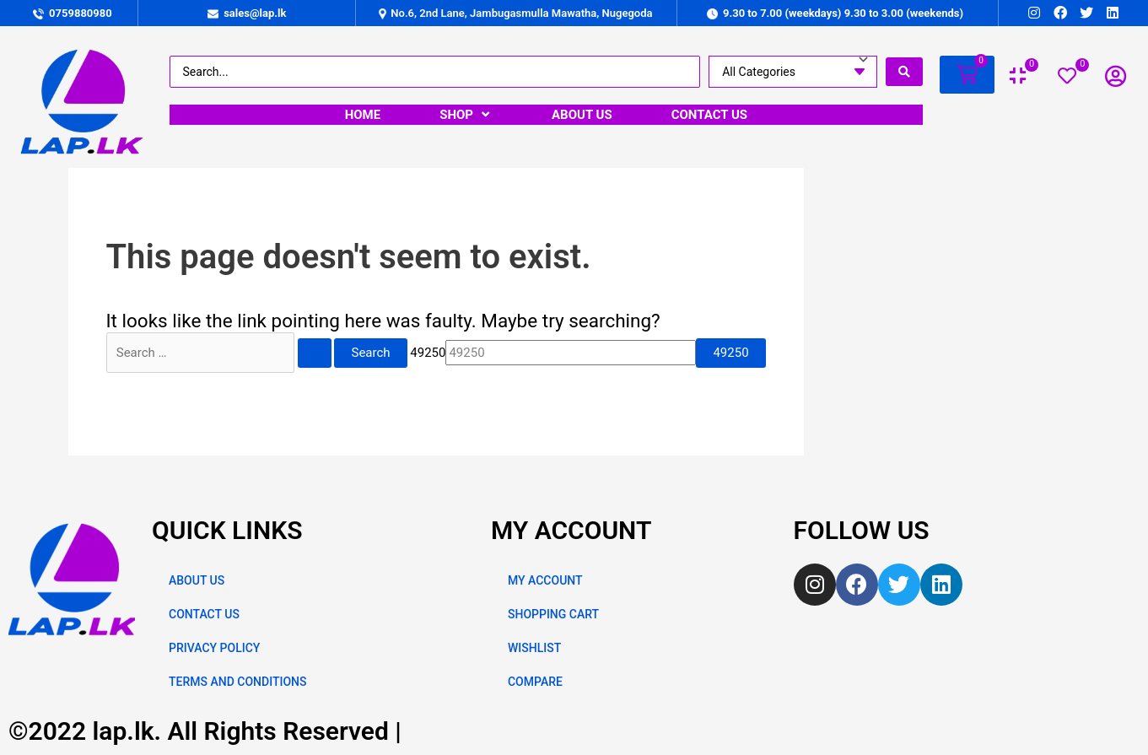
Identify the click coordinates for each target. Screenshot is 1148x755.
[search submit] (904, 71)
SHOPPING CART (553, 614)
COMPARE (535, 681)
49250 (427, 352)
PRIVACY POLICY (214, 648)
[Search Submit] (314, 353)
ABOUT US (196, 580)
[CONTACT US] (709, 115)
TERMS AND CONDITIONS (237, 681)
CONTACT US (204, 614)
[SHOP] (466, 115)
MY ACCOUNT (545, 580)
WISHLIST (534, 648)
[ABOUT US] (582, 115)
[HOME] (363, 115)
